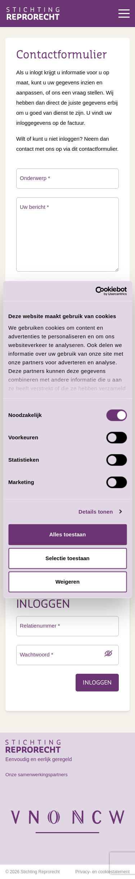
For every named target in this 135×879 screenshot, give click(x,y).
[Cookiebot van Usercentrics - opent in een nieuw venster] (96, 291)
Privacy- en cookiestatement (102, 871)
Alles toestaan (67, 534)
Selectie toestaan (67, 558)
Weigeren (67, 582)
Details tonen (95, 512)
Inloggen (97, 683)
